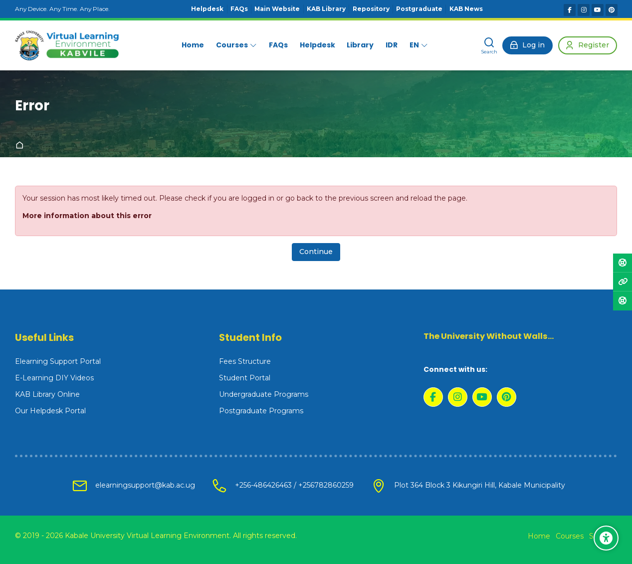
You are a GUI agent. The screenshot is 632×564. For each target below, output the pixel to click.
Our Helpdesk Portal (50, 410)
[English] (419, 45)
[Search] (489, 45)
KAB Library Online (47, 394)
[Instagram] (584, 10)
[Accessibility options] (606, 538)
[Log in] (527, 45)
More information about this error (87, 215)
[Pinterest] (612, 10)
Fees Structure (245, 361)
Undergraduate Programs (263, 394)
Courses (570, 536)
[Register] (587, 45)
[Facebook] (570, 10)
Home (21, 145)
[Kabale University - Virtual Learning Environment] (67, 45)
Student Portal (244, 377)
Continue (316, 251)
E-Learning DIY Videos (54, 377)
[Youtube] (598, 10)
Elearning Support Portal (58, 361)
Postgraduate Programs (261, 410)
